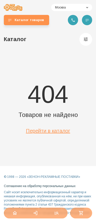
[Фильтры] (85, 39)
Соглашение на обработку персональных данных (40, 186)
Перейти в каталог (48, 131)
